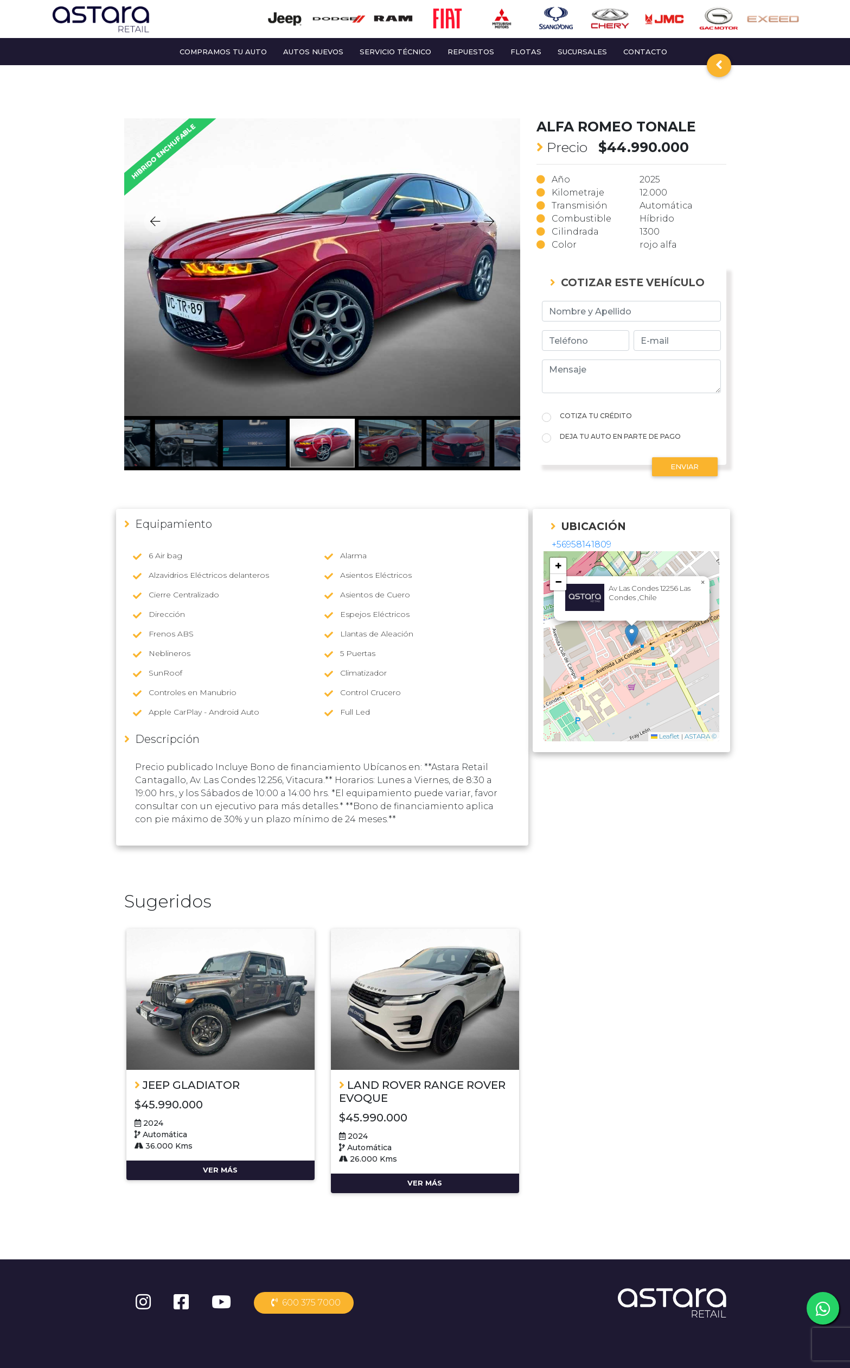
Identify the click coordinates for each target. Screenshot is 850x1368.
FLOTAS (525, 51)
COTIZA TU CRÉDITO (596, 416)
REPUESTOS (471, 51)
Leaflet (665, 736)
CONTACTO (645, 51)
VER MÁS (220, 1169)
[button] (631, 635)
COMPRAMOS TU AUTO (223, 51)
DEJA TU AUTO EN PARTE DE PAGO (620, 436)
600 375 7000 (304, 1302)
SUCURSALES (582, 51)
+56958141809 (581, 544)
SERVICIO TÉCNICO (395, 51)
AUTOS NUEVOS (313, 51)
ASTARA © (701, 736)
